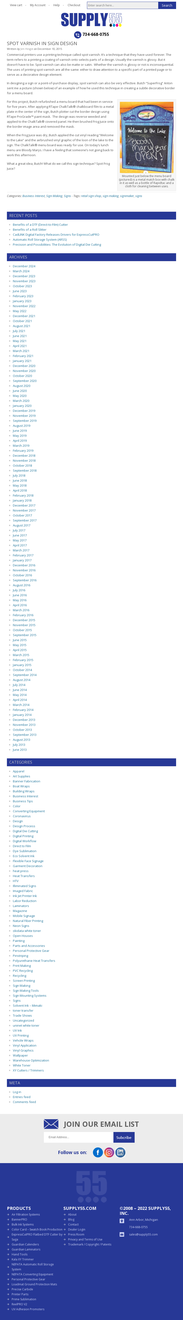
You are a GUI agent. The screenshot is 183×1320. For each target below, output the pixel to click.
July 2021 (19, 331)
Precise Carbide (22, 1289)
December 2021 (24, 316)
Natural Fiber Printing (28, 921)
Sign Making (54, 196)
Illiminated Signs (24, 886)
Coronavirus (22, 816)
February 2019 (23, 450)
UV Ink (17, 1030)
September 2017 (24, 520)
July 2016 (19, 590)
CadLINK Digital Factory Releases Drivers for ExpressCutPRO (56, 234)
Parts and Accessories (29, 946)
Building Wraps (24, 791)
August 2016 (21, 585)
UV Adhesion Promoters (28, 1309)
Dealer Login (76, 1229)
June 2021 (20, 336)
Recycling (19, 975)
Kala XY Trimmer (23, 1259)
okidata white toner (27, 931)
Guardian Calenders (25, 1244)
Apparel (18, 771)
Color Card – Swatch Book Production (37, 1229)
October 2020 (22, 376)
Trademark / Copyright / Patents (89, 1244)
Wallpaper (20, 1055)
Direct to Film (22, 846)
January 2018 (22, 500)
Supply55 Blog (108, 19)
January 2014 (22, 715)
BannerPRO (19, 1219)
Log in (17, 1092)
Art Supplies (21, 776)
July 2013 (19, 744)
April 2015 (20, 650)
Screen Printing (24, 980)
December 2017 (24, 505)
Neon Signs (21, 926)
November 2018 (24, 460)
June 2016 (20, 595)
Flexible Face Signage (28, 861)
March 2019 (21, 445)
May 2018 (19, 485)
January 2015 (22, 665)
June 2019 (20, 430)
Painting (19, 941)
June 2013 (20, 749)
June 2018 (20, 480)
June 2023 (20, 291)
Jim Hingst (26, 49)
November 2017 (24, 510)
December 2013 (24, 720)
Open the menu (10, 16)
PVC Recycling (23, 970)
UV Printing (21, 1035)
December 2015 (24, 620)
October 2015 (22, 630)
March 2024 (21, 271)
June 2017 (20, 535)
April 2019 (20, 440)
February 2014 (23, 710)
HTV (16, 881)
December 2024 (24, 266)
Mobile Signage (24, 916)
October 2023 (22, 286)
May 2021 (19, 341)
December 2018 (24, 455)
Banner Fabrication (26, 781)
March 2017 (21, 550)
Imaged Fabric (23, 891)
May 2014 (19, 695)
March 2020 (21, 401)
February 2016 (23, 615)
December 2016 (24, 565)
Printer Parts (20, 1294)
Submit (126, 1137)
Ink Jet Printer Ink (25, 896)
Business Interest (33, 196)
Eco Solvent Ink (24, 856)
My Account (38, 5)
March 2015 (21, 655)
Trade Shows (22, 1015)
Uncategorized (23, 1020)
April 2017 (20, 545)
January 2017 (22, 560)
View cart (16, 5)
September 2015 (24, 635)
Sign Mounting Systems (29, 995)
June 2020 (20, 391)
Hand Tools (19, 1254)
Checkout (74, 5)
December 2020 (24, 366)
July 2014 (19, 685)
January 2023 (22, 301)
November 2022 (24, 306)
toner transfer (23, 1010)
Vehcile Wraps (23, 1040)
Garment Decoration (27, 866)
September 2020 (24, 381)
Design (18, 821)
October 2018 (22, 465)
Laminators (21, 906)
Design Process (24, 826)
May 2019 (19, 435)
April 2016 (20, 605)
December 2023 (24, 276)
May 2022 (19, 311)
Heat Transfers (24, 876)
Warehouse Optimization (31, 1060)
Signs (67, 196)
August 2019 (21, 425)
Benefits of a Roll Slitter (29, 229)
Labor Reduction (24, 901)
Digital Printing (23, 836)
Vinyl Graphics (23, 1050)
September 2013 (24, 735)
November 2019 (24, 415)
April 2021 (20, 346)
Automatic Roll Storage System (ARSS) (40, 239)
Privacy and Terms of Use (85, 1239)
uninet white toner (26, 1025)
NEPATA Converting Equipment (32, 1274)
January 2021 (22, 361)
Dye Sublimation (24, 851)
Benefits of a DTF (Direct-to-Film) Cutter (40, 224)
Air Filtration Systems (26, 1214)
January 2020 (22, 406)
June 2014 (20, 690)
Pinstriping (20, 956)
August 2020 (21, 386)
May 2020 (19, 396)
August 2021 (21, 326)
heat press (21, 871)
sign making (111, 196)
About (72, 1214)
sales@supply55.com (143, 1234)
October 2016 (22, 575)
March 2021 (21, 351)
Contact (73, 1224)
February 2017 (23, 555)
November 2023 (24, 281)
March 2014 (21, 705)
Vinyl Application (24, 1045)
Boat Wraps (21, 786)
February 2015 (23, 660)
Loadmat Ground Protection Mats (34, 1284)
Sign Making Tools (26, 990)
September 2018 (24, 470)
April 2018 (20, 490)
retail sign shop (91, 196)
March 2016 (21, 610)
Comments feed (24, 1102)
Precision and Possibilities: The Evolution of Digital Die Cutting (57, 244)
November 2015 (24, 625)
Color (16, 806)
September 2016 (24, 580)
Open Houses (23, 936)
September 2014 (24, 675)
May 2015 (19, 645)
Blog (71, 1219)
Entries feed (21, 1097)
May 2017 (19, 540)
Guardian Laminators (26, 1249)
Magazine (20, 911)
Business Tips (23, 801)
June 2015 (20, 640)
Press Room (76, 1234)
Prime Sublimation (24, 1299)
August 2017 (21, 525)
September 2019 (24, 420)
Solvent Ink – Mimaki (27, 1005)
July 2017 (19, 530)
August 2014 (21, 680)
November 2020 (24, 371)
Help (56, 5)
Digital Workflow (24, 841)
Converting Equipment (29, 811)
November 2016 (24, 570)
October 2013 (22, 730)
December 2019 (24, 411)
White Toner (21, 1065)
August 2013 (21, 740)
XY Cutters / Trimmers (28, 1070)
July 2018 (19, 475)
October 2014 (22, 670)
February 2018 (23, 495)
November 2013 (24, 725)
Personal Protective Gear (31, 951)
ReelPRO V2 (19, 1304)
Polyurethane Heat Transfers (34, 960)
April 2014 (20, 700)
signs (138, 196)
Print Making (22, 965)
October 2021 (22, 321)
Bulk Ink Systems (23, 1224)
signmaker (127, 196)
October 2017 (22, 515)
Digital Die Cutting (25, 831)
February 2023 (23, 296)
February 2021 (23, 356)
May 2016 (19, 600)
